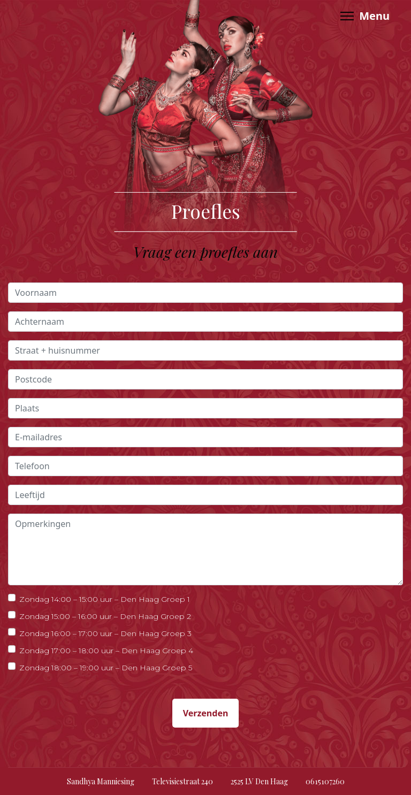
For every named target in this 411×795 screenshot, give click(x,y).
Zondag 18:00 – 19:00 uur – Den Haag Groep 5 (105, 667)
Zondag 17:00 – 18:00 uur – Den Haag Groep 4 (106, 650)
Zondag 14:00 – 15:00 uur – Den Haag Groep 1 (104, 599)
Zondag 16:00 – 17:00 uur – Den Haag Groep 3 (105, 633)
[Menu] (365, 16)
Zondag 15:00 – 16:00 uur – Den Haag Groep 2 (105, 616)
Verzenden (206, 713)
